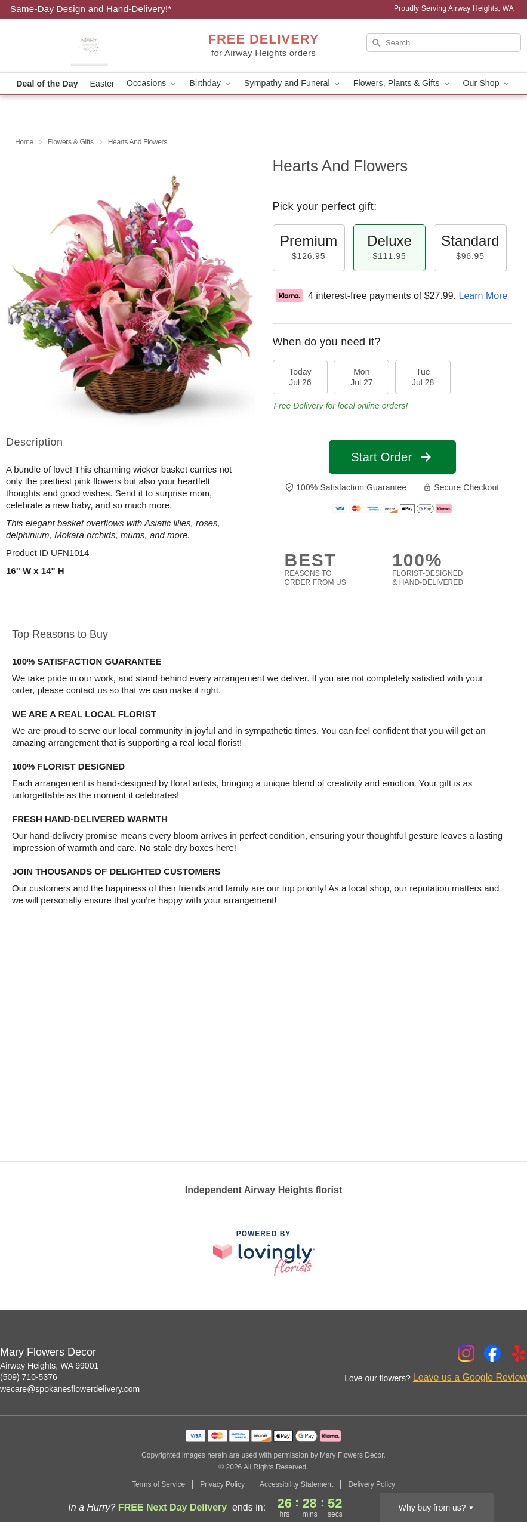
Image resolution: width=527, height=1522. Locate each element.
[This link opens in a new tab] (264, 1253)
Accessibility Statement (296, 1484)
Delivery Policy (371, 1484)
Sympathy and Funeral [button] (292, 83)
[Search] (443, 42)
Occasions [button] (152, 83)
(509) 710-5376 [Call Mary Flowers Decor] (28, 1377)
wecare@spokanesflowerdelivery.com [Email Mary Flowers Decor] (70, 1389)
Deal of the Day (47, 83)
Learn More (483, 296)
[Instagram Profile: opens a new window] (466, 1353)
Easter (102, 83)
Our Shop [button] (487, 83)
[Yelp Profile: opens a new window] (518, 1353)
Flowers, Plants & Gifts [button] (402, 83)
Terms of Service (158, 1484)
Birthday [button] (211, 83)
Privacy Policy (222, 1484)
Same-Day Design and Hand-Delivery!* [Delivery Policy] (91, 9)
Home (24, 142)
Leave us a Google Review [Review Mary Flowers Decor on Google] (470, 1377)
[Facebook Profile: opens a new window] (492, 1353)
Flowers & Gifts (71, 142)
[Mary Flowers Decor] (89, 46)
